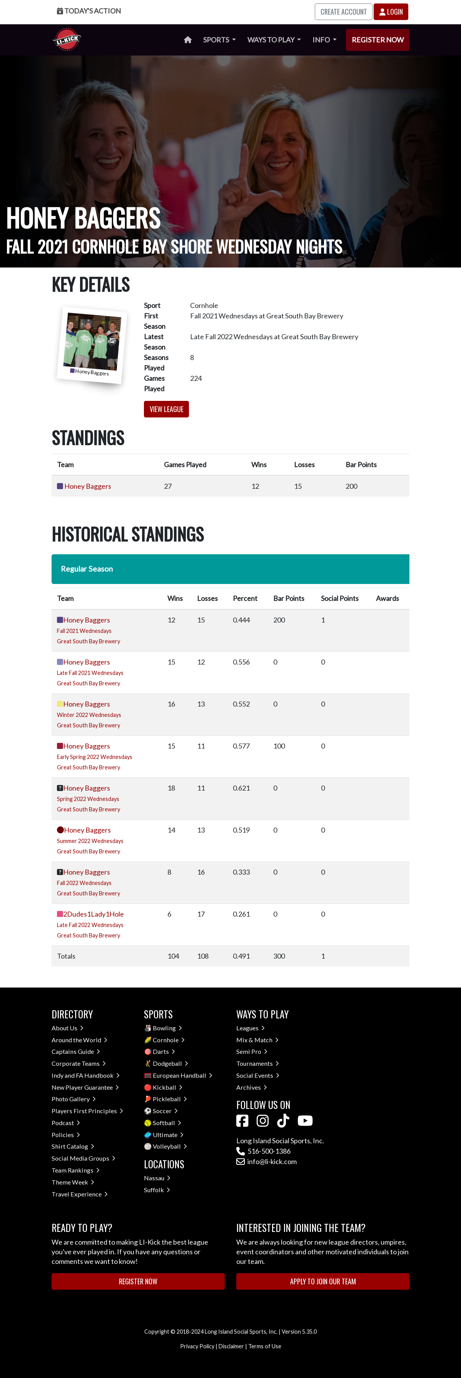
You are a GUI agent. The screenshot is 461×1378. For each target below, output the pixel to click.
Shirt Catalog (73, 1146)
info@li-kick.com (266, 1161)
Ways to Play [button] (271, 39)
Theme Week (73, 1182)
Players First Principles (87, 1110)
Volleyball (170, 1146)
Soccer (165, 1110)
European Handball (182, 1075)
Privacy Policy (197, 1346)
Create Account (344, 12)
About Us (68, 1027)
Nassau (157, 1177)
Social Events (257, 1075)
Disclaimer (231, 1346)
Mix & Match (257, 1039)
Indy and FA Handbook (86, 1075)
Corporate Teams (79, 1063)
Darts (164, 1051)
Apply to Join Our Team (323, 1281)
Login (391, 12)
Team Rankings (76, 1170)
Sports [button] (216, 39)
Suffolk (157, 1189)
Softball (167, 1122)
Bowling (167, 1027)
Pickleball (170, 1098)
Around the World (79, 1039)
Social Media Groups (83, 1158)
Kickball (167, 1087)
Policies (66, 1134)
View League (167, 409)
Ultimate (168, 1134)
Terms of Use (264, 1346)
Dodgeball (170, 1063)
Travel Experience (80, 1194)
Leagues (250, 1027)
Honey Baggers (87, 486)
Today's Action (89, 11)
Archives (251, 1087)
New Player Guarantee (85, 1087)
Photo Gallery (74, 1098)
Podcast (66, 1122)
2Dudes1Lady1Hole (93, 914)
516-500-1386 (263, 1151)
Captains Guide (76, 1051)
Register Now (378, 39)
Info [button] (321, 39)
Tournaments (257, 1063)
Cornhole (169, 1039)
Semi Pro (251, 1051)
